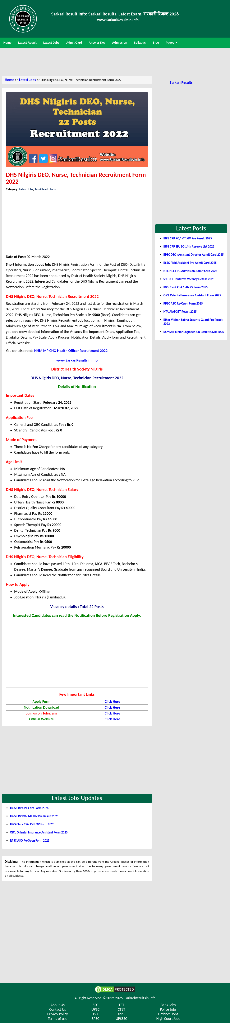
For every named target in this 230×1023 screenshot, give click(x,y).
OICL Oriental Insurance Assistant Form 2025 (39, 832)
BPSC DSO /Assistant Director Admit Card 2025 (193, 255)
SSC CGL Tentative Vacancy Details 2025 (188, 279)
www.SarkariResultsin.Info (118, 20)
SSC (95, 1005)
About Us (57, 1005)
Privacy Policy (57, 1014)
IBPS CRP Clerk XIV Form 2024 (29, 808)
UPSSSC (121, 1018)
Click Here (112, 701)
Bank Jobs (168, 1005)
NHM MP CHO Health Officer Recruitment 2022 (71, 350)
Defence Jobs (168, 1014)
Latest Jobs (27, 79)
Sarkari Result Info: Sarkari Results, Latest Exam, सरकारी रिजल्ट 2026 (115, 14)
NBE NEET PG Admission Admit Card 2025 (190, 271)
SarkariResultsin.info (139, 998)
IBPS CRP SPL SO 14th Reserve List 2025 (188, 246)
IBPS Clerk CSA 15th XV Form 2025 (32, 824)
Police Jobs (168, 1009)
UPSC (95, 1009)
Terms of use (57, 1018)
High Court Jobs (168, 1018)
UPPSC (121, 1014)
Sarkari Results (181, 82)
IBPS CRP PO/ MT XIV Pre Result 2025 (34, 816)
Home (9, 79)
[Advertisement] (115, 61)
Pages (171, 42)
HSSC (95, 1014)
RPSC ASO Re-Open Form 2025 (29, 840)
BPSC (95, 1018)
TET (121, 1005)
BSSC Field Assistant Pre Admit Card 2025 (190, 263)
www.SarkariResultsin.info (77, 360)
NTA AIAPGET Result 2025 (180, 312)
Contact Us (57, 1009)
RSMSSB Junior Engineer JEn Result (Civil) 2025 (193, 332)
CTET (121, 1009)
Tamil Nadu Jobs (45, 189)
